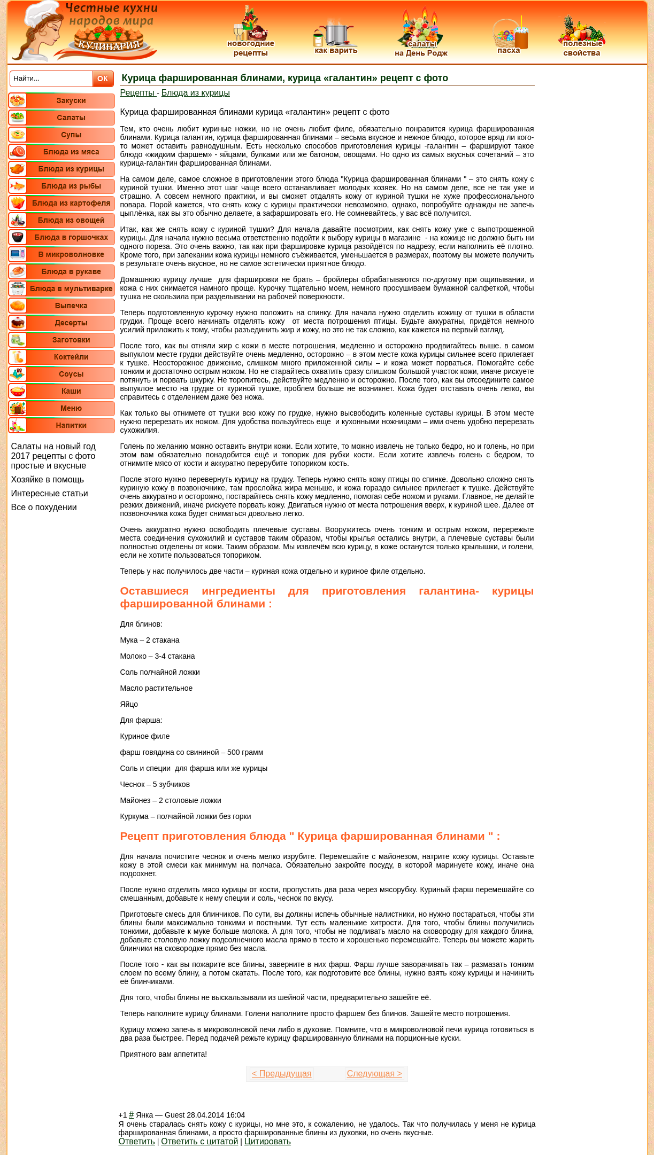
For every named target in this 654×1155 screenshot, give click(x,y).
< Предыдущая (282, 1073)
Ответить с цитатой (199, 1141)
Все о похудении (44, 507)
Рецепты (138, 92)
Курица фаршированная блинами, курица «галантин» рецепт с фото (285, 78)
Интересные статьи (49, 493)
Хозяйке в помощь (47, 479)
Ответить (137, 1141)
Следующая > (374, 1073)
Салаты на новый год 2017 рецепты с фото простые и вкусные (53, 456)
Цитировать (267, 1141)
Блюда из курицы (195, 92)
